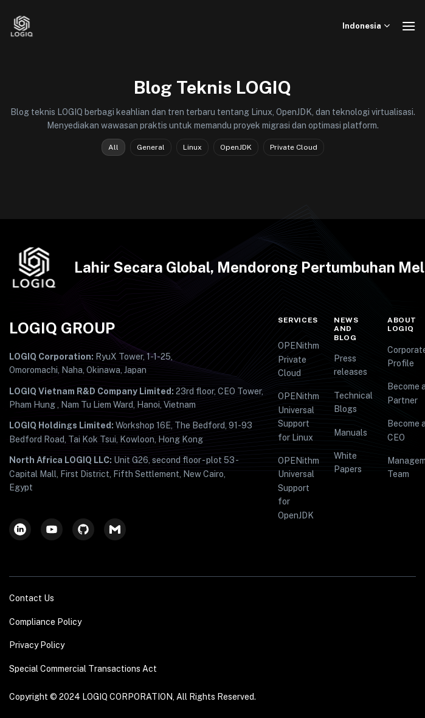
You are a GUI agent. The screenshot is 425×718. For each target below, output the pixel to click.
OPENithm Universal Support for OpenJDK (298, 488)
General (151, 147)
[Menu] (408, 26)
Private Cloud (293, 147)
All (113, 147)
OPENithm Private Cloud (298, 359)
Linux (192, 147)
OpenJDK (236, 147)
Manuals (350, 432)
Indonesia (367, 26)
